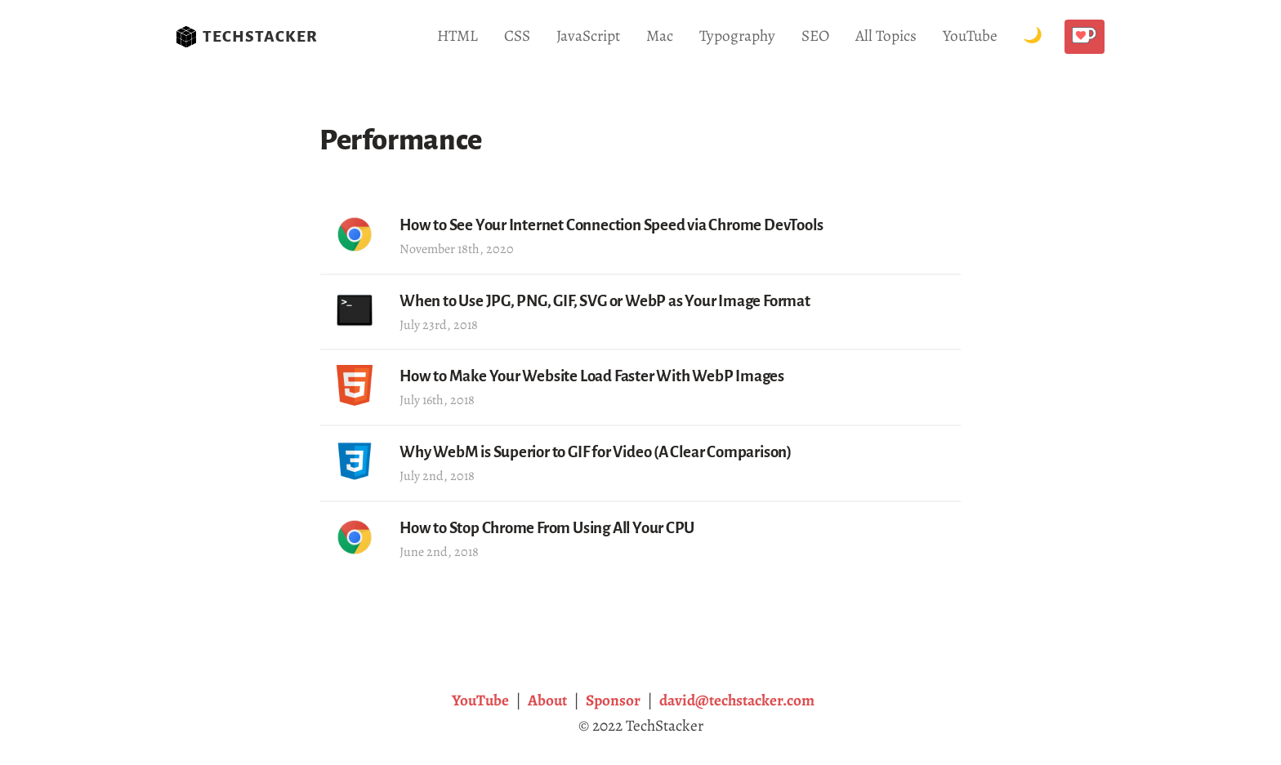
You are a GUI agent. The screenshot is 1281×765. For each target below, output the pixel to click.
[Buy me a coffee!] (1085, 37)
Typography (737, 35)
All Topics (886, 35)
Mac (659, 35)
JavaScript (588, 35)
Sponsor (613, 700)
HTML (457, 35)
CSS (517, 35)
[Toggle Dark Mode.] (1033, 36)
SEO (815, 35)
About (547, 700)
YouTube (970, 35)
